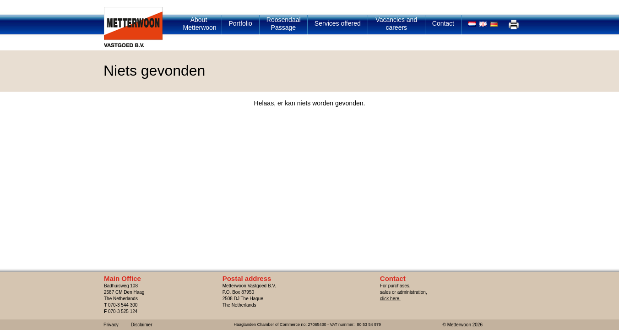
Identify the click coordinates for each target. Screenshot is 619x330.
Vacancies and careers (396, 23)
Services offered (338, 23)
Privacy (111, 324)
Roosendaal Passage (283, 23)
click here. (390, 298)
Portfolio (240, 23)
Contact (443, 23)
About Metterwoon (200, 23)
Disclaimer (141, 324)
